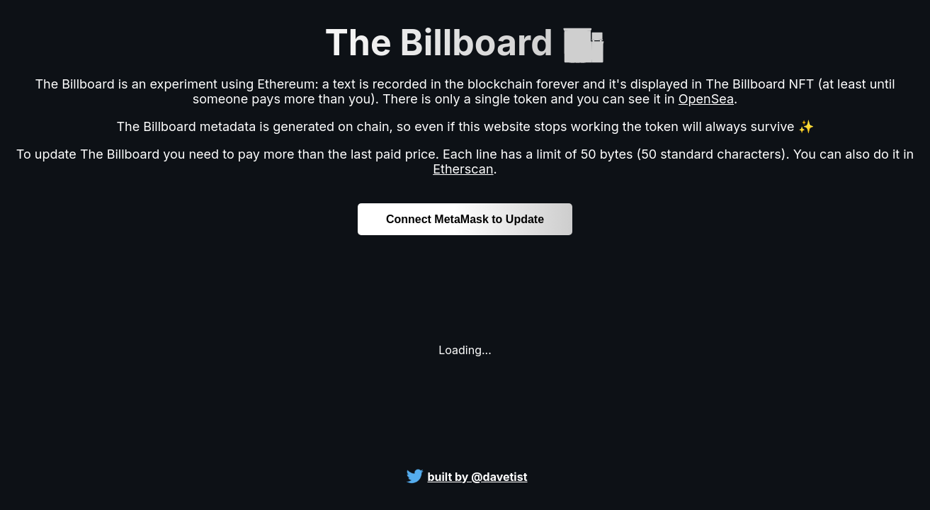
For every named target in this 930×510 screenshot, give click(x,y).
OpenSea (706, 98)
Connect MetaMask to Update (465, 219)
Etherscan (463, 169)
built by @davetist (477, 477)
